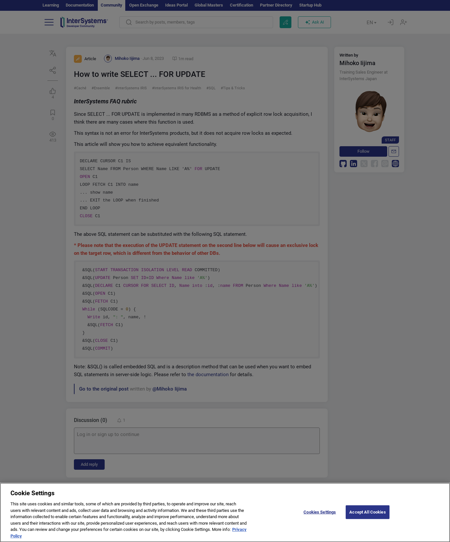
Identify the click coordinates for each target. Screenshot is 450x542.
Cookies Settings (319, 516)
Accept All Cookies (367, 516)
